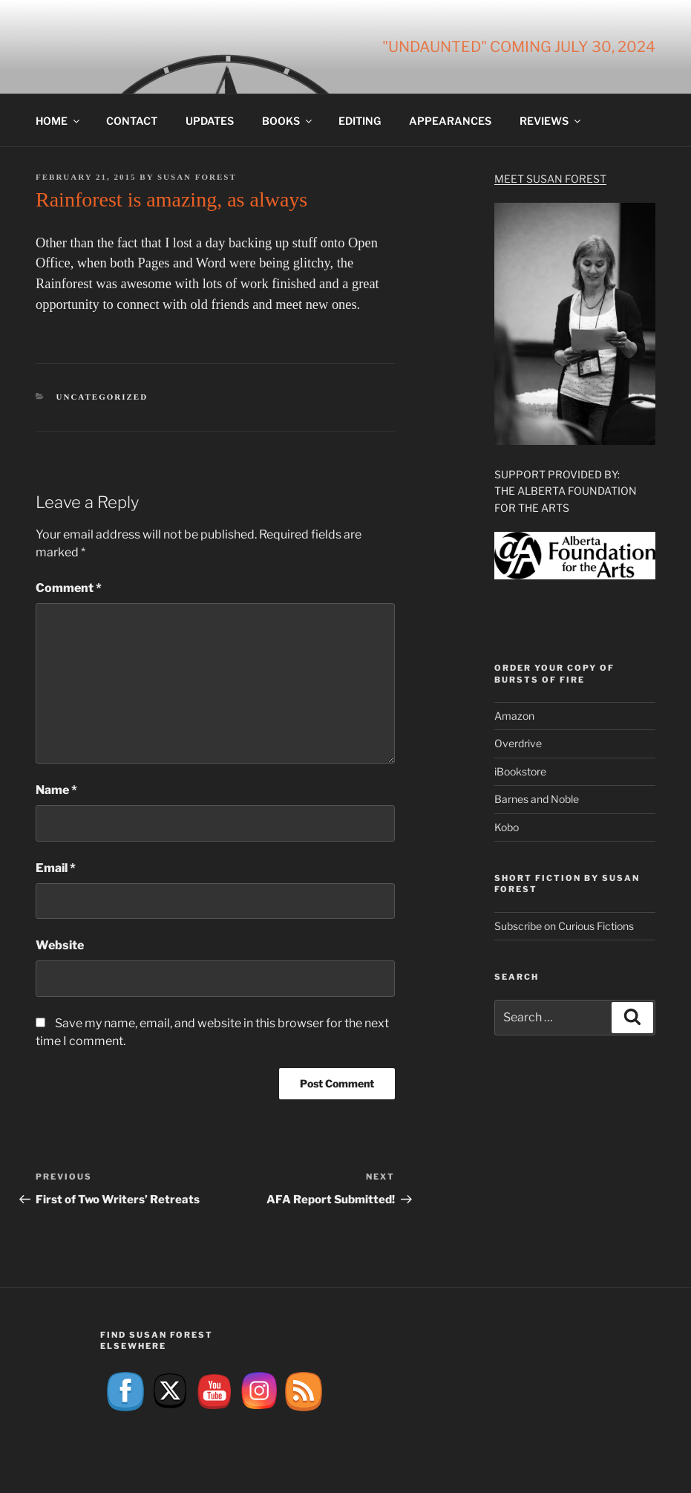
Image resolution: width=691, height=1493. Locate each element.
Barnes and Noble (536, 799)
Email (56, 868)
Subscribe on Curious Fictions (564, 926)
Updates (210, 120)
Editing (359, 120)
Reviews (551, 120)
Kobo (506, 827)
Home (59, 120)
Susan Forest (197, 176)
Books (288, 120)
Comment (69, 588)
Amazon (514, 715)
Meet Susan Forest (550, 178)
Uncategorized (102, 396)
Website (60, 945)
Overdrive (518, 743)
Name (56, 790)
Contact (131, 120)
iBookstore (520, 771)
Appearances (450, 120)
